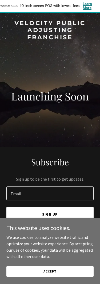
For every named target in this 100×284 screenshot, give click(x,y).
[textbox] (50, 193)
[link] (50, 37)
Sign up (50, 214)
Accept (49, 271)
